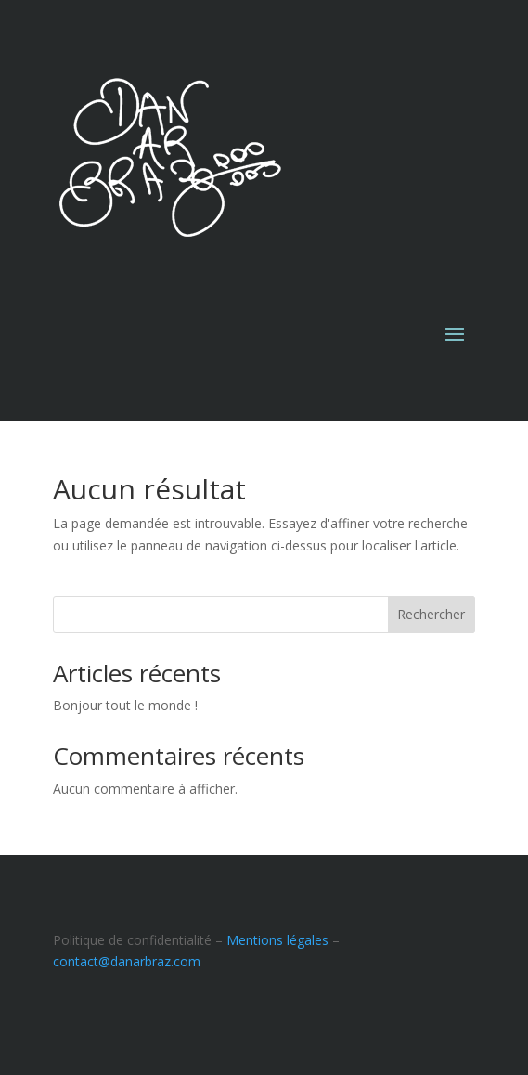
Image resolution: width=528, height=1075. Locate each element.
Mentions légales (277, 940)
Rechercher (431, 614)
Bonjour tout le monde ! (125, 705)
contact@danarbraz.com (126, 961)
